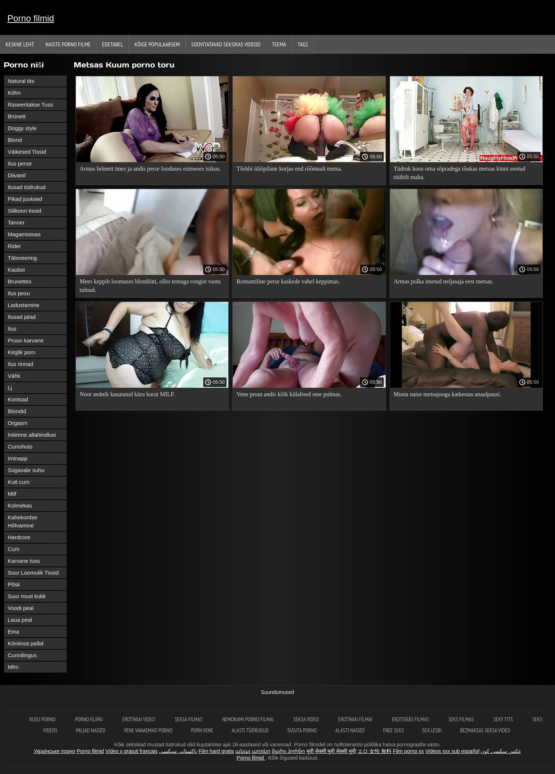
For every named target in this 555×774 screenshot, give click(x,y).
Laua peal (20, 620)
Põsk (14, 584)
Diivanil (16, 175)
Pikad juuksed (25, 199)
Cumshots (20, 446)
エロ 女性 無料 (374, 751)
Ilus (12, 328)
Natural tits (21, 81)
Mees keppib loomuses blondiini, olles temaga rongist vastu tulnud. (150, 285)
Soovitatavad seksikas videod (225, 44)
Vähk (14, 376)
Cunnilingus (22, 655)
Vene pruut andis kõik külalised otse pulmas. (289, 394)
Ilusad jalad (22, 317)
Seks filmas (462, 719)
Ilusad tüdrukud (27, 187)
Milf (12, 494)
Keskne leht (20, 44)
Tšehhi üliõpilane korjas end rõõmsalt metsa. (289, 168)
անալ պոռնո (252, 751)
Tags (303, 44)
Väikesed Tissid (27, 152)
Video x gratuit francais (131, 751)
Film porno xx (408, 751)
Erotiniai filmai (356, 719)
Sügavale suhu (26, 470)
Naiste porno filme (68, 44)
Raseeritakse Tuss (30, 104)
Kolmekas (20, 505)
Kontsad (18, 399)
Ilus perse (20, 163)
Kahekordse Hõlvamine (22, 521)
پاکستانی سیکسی (178, 751)
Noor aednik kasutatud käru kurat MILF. (127, 394)
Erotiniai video (139, 719)
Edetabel (112, 44)
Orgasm (17, 423)
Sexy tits (503, 719)
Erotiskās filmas (411, 719)
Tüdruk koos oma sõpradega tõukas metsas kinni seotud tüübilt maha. (460, 172)
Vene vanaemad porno (148, 730)
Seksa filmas (189, 719)
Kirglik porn (21, 352)
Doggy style (22, 128)
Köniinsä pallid (25, 643)
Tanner (16, 222)
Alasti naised (350, 730)
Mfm (13, 667)
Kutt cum (18, 482)
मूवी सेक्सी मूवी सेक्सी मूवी (331, 751)
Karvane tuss (24, 561)
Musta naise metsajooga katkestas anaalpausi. (447, 394)
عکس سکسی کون (501, 751)
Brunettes (19, 281)
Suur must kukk (27, 596)
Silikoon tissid (24, 211)
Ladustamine (23, 305)
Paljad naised (90, 730)
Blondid (17, 411)
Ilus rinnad (20, 364)
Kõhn (14, 93)
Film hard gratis (216, 751)
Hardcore (19, 537)
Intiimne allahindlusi (32, 435)
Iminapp (17, 458)
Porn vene (202, 730)
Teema (279, 44)
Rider (14, 246)
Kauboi (16, 269)
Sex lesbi (432, 730)
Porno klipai (89, 719)
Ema (13, 631)
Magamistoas (24, 234)
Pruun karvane (26, 340)
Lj (10, 387)
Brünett (16, 116)
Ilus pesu (19, 293)
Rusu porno (43, 719)
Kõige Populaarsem (157, 44)
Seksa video (306, 719)
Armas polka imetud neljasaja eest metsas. (443, 281)
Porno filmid (30, 18)
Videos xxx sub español (452, 751)
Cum (14, 549)
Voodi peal (21, 608)
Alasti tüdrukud (250, 730)
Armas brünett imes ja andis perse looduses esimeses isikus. (150, 168)
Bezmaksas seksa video (485, 730)
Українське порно (54, 751)
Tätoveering (22, 258)
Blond (15, 140)
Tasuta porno (302, 730)
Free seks (393, 730)
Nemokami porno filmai (248, 719)
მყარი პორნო (288, 751)
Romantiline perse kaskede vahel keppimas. (288, 281)
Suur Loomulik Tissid (33, 572)
